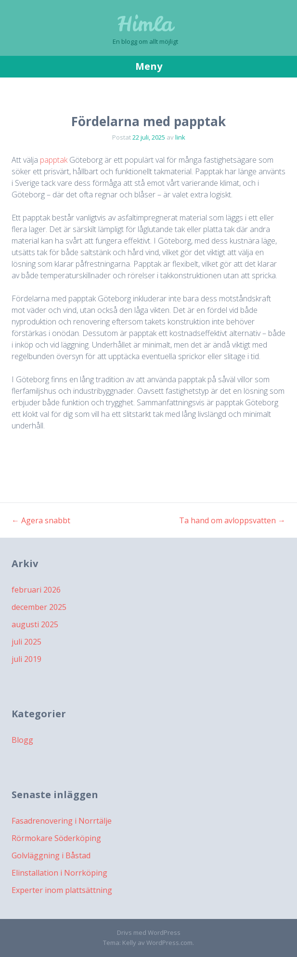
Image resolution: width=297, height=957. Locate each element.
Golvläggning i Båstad (51, 855)
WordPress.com (169, 942)
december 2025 (39, 607)
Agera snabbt (41, 520)
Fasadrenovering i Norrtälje (62, 820)
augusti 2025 (35, 624)
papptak (53, 160)
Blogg (22, 740)
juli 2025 (26, 641)
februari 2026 (36, 589)
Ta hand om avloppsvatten (232, 520)
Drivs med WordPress (149, 932)
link (180, 137)
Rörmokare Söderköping (56, 838)
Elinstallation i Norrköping (59, 872)
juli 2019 (26, 659)
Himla (145, 24)
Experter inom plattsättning (62, 890)
